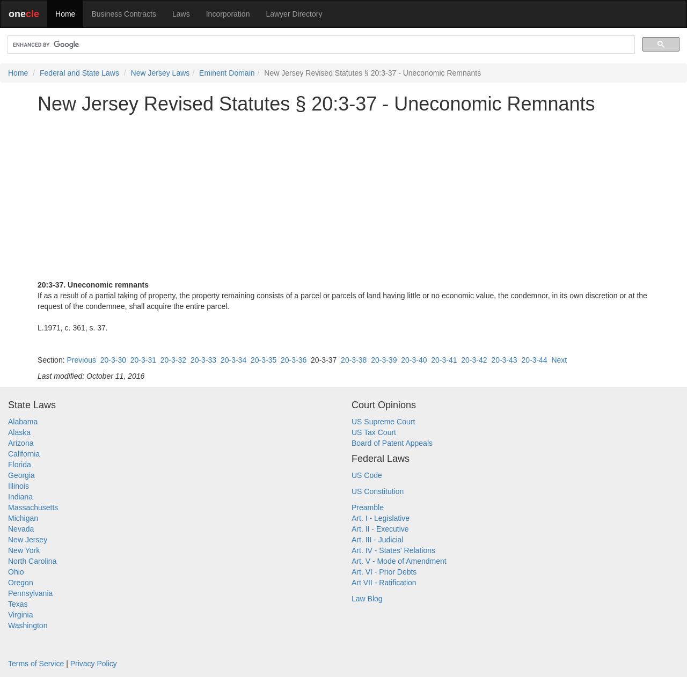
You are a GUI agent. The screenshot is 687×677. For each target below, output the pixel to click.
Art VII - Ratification (384, 582)
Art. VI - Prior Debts (384, 572)
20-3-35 (263, 360)
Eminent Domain (227, 73)
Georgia (21, 475)
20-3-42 (474, 360)
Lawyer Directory (294, 14)
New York (24, 550)
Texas (18, 604)
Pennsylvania (30, 593)
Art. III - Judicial (377, 539)
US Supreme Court (383, 421)
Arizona (20, 443)
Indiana (20, 496)
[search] (320, 45)
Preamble (368, 507)
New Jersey (27, 539)
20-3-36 (293, 360)
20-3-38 (354, 360)
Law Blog (367, 598)
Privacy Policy (93, 663)
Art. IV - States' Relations (393, 550)
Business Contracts (123, 14)
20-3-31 (143, 360)
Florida (19, 464)
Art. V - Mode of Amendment (399, 561)
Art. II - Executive (380, 529)
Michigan (23, 518)
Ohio (16, 572)
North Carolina (32, 561)
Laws (181, 14)
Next (559, 360)
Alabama (23, 421)
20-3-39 (384, 360)
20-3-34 (233, 360)
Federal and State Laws (79, 73)
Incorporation (228, 14)
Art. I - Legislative (381, 518)
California (24, 454)
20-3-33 (203, 360)
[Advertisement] (343, 197)
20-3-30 (113, 360)
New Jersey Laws (160, 73)
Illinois (18, 486)
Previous (81, 360)
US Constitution (378, 491)
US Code (367, 475)
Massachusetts (33, 507)
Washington (27, 625)
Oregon (20, 582)
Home (65, 14)
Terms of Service (36, 663)
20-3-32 (173, 360)
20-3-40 (414, 360)
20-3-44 (534, 360)
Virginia (20, 614)
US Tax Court (374, 432)
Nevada (21, 529)
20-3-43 (504, 360)
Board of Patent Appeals (392, 443)
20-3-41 (444, 360)
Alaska (19, 432)
